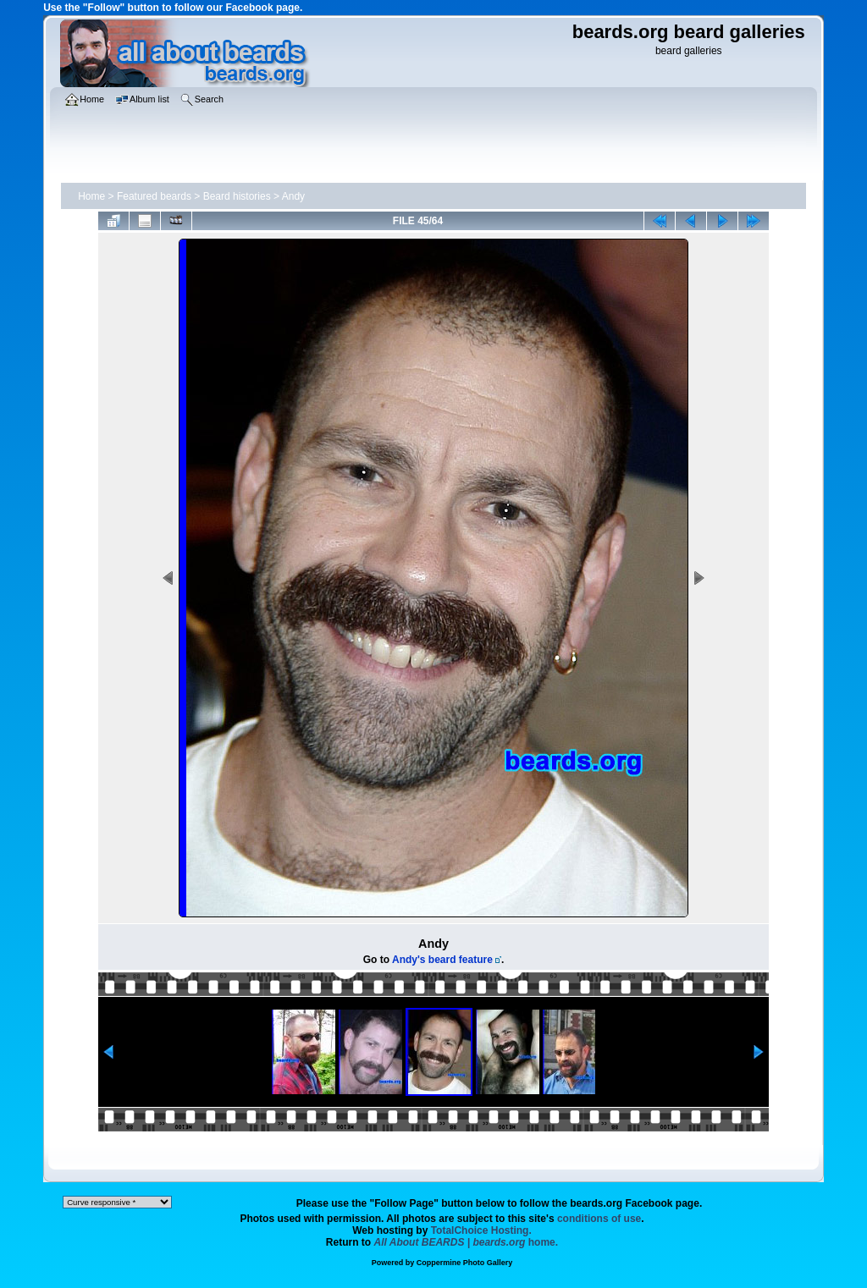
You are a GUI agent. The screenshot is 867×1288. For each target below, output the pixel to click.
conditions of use (599, 1219)
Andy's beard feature (442, 960)
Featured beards (154, 196)
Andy (293, 196)
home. (466, 1242)
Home (91, 196)
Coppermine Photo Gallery (465, 1262)
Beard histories (237, 196)
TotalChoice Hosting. (481, 1230)
